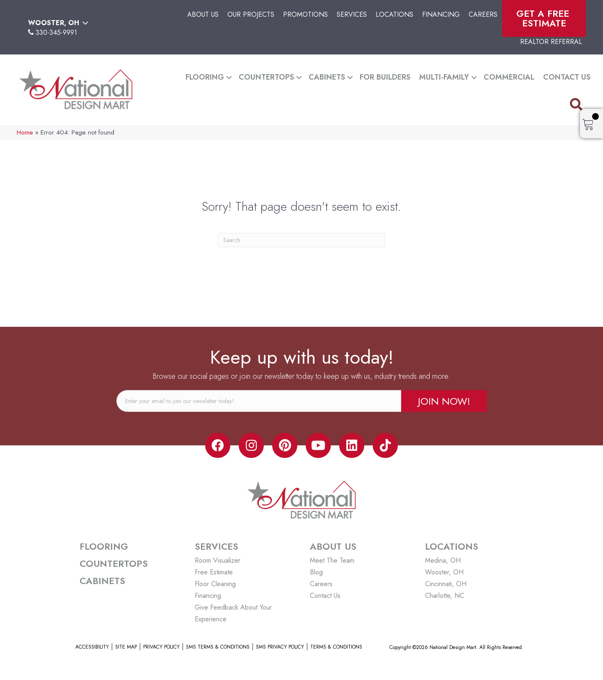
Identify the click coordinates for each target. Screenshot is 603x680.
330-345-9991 (56, 32)
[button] (229, 77)
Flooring (205, 77)
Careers (483, 14)
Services (352, 14)
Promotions (305, 14)
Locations (394, 14)
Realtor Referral (551, 42)
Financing (441, 14)
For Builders (385, 77)
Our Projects (250, 14)
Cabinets (327, 77)
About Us (203, 14)
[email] (258, 401)
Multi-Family (444, 77)
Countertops (266, 77)
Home (25, 132)
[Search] (301, 240)
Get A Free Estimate (544, 18)
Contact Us (566, 77)
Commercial (509, 77)
